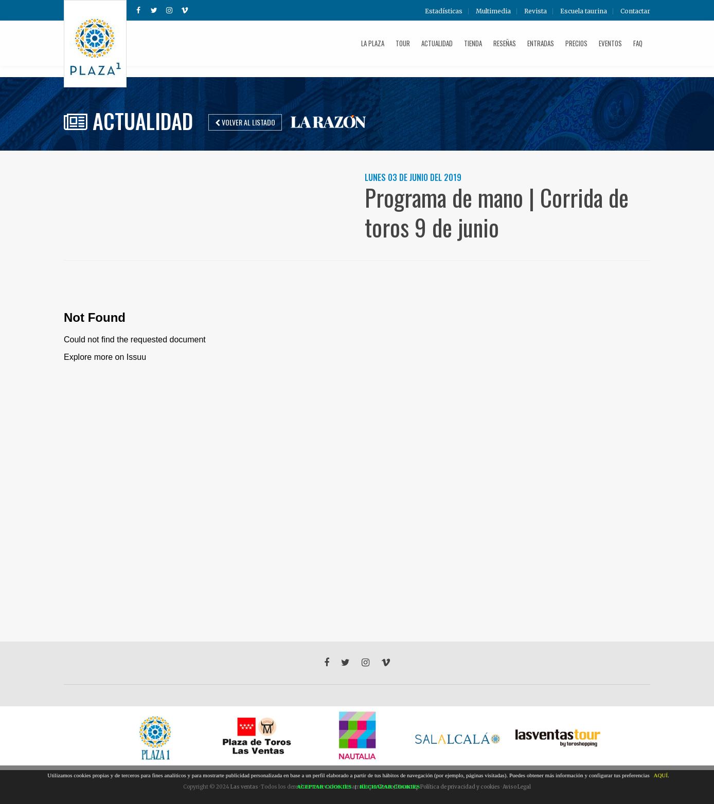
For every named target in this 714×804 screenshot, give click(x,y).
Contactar (635, 11)
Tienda (473, 43)
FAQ (637, 43)
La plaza (372, 43)
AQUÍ (660, 775)
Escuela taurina (583, 11)
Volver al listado (245, 122)
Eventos (610, 43)
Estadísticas (443, 11)
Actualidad (437, 43)
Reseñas (504, 43)
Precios (576, 43)
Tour (403, 43)
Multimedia (493, 11)
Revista (535, 11)
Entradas (540, 43)
